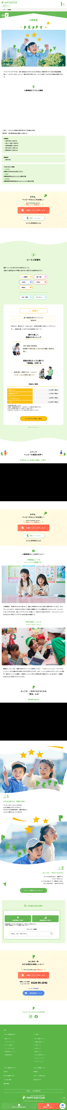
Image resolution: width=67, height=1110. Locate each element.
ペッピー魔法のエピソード (10, 1067)
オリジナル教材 (8, 1045)
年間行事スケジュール (10, 1051)
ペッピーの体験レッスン (39, 1067)
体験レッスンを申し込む (33, 210)
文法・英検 (26, 297)
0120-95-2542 (39, 982)
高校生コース (38, 1051)
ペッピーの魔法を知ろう (9, 1034)
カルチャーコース (39, 1061)
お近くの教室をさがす (9, 1075)
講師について (8, 1038)
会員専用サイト (6, 5)
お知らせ (6, 1071)
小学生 (26, 282)
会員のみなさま (37, 1079)
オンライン (41, 297)
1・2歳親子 (26, 277)
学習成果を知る (8, 1055)
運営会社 (28, 1090)
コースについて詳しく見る (33, 419)
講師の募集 (6, 1083)
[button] (30, 427)
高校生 (26, 287)
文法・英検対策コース (40, 1055)
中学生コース (38, 1048)
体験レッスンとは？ (35, 218)
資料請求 (36, 1071)
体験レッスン (48, 1106)
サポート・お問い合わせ (39, 1075)
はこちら (33, 993)
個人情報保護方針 (37, 1090)
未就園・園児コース (39, 1042)
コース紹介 (36, 1034)
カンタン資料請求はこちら (33, 223)
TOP (4, 9)
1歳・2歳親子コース (40, 1038)
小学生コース (38, 1045)
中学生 (41, 282)
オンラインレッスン (39, 1058)
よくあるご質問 (7, 1079)
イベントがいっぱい (9, 1048)
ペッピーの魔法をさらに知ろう (33, 890)
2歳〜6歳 (41, 277)
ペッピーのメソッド (9, 1042)
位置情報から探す (18, 919)
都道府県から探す (45, 919)
